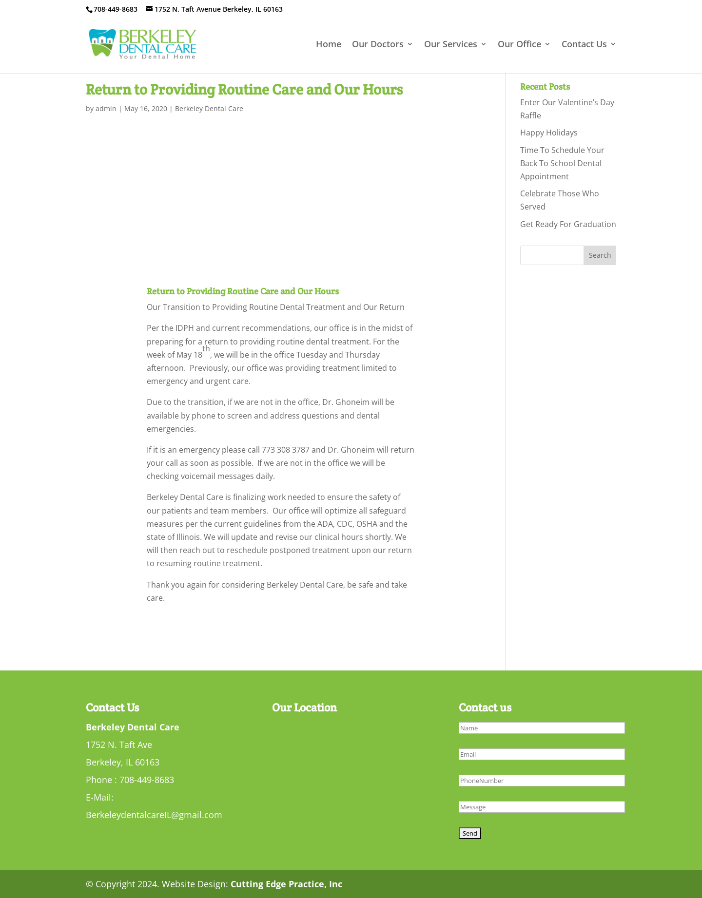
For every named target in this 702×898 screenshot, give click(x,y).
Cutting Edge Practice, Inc (286, 884)
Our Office (519, 45)
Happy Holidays (549, 132)
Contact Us (584, 45)
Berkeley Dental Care (209, 108)
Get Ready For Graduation (568, 224)
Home (328, 45)
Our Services (450, 45)
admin (106, 108)
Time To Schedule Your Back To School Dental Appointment (562, 163)
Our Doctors (378, 45)
